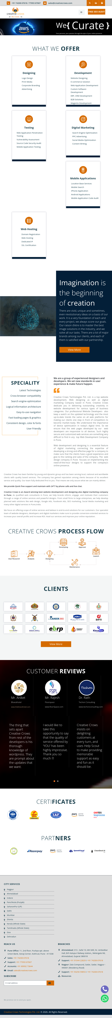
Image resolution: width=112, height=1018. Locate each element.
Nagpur (10, 889)
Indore (10, 898)
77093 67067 (35, 3)
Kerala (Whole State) (16, 923)
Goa (9, 932)
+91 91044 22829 (78, 960)
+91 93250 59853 (78, 972)
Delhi (9, 910)
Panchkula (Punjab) (15, 902)
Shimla (10, 919)
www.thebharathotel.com (20, 707)
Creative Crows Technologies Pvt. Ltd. (22, 1012)
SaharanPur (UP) (14, 906)
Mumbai (10, 915)
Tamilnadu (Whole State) (18, 928)
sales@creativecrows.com (60, 3)
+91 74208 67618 (19, 3)
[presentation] (23, 992)
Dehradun (11, 936)
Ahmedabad (12, 893)
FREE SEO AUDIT (96, 11)
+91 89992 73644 (25, 966)
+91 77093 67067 (24, 962)
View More (74, 349)
